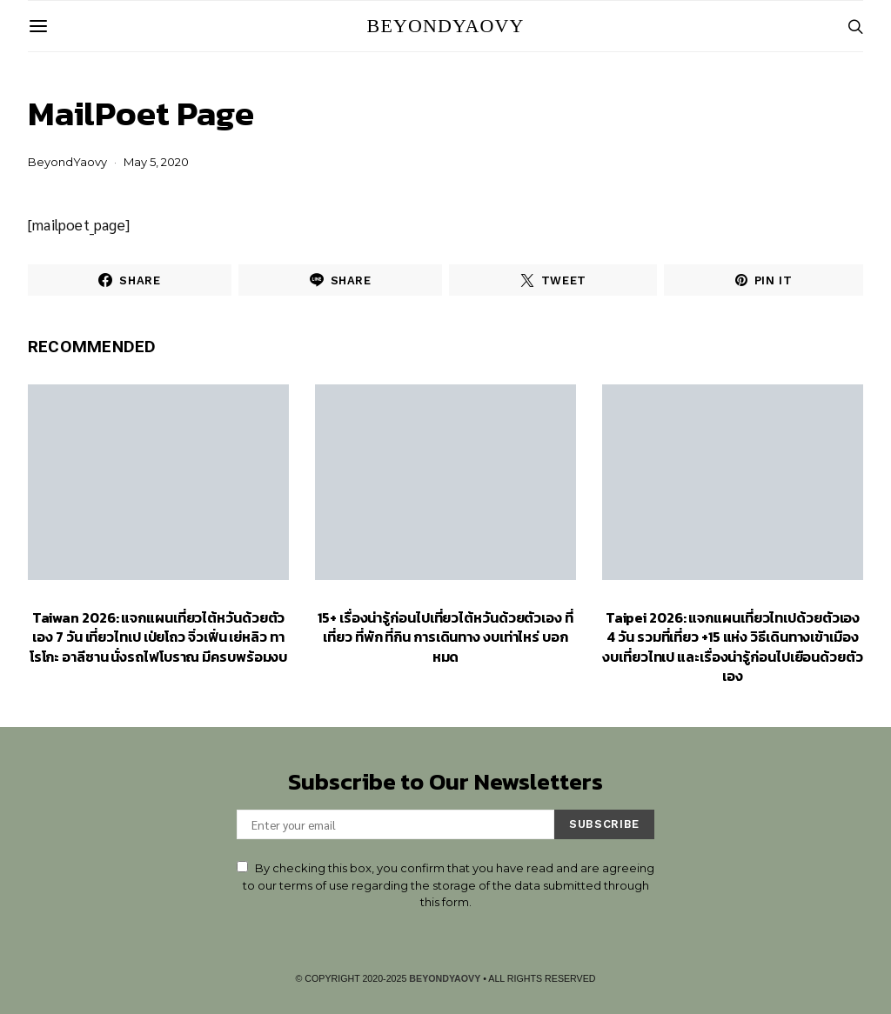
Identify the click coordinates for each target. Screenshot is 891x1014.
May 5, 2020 (156, 162)
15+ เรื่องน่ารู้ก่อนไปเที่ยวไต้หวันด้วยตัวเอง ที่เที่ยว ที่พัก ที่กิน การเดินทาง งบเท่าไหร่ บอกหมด (445, 637)
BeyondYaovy (446, 26)
